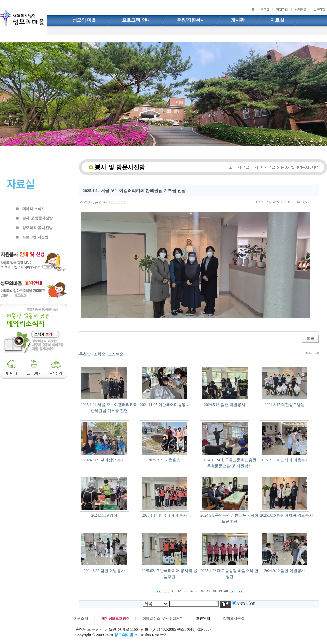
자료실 (277, 20)
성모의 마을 (84, 20)
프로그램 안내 (136, 20)
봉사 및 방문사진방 (37, 218)
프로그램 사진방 (35, 237)
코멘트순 (116, 354)
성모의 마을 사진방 (37, 228)
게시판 (238, 20)
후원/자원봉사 (191, 20)
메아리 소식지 (33, 209)
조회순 (99, 354)
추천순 (85, 354)
